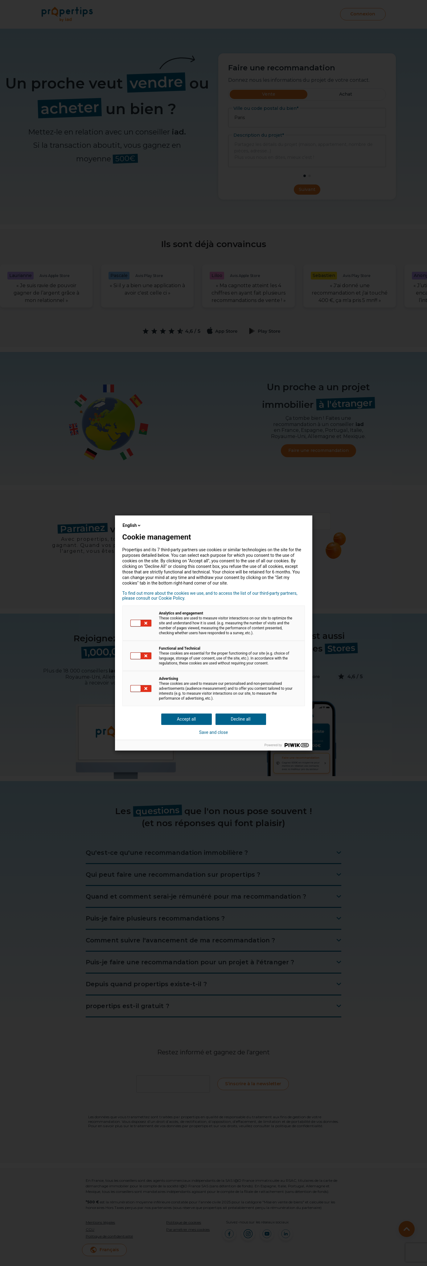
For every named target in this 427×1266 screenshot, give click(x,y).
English (132, 525)
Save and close (213, 732)
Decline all (241, 719)
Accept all (186, 719)
